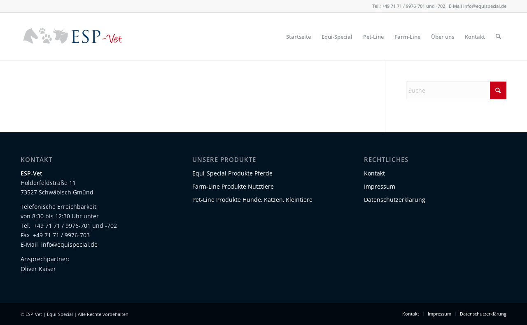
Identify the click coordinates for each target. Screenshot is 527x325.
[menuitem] (298, 37)
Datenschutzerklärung (394, 199)
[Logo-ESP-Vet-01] (73, 37)
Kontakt (374, 173)
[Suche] (498, 37)
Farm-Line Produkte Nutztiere (233, 186)
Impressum (379, 186)
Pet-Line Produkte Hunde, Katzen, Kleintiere (252, 199)
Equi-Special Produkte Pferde (232, 173)
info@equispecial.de (484, 6)
